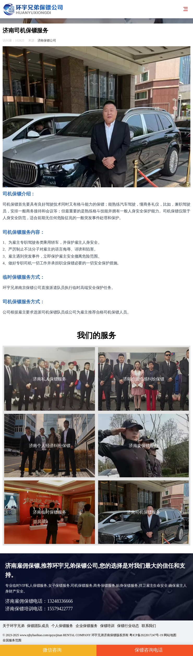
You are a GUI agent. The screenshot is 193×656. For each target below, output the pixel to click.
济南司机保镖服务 (143, 512)
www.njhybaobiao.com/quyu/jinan (41, 635)
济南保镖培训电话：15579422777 (39, 608)
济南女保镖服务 (143, 445)
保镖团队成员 (38, 626)
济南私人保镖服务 (49, 379)
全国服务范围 (12, 640)
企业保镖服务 (86, 626)
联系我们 (149, 626)
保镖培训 (107, 626)
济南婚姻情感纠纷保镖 (143, 379)
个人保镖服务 (62, 626)
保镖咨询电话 (144, 650)
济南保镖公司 (47, 40)
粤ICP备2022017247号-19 (146, 635)
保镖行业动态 (128, 626)
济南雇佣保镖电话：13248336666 (39, 601)
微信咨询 (48, 650)
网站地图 (170, 635)
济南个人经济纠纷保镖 (49, 445)
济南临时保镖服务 (49, 512)
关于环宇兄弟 (13, 626)
